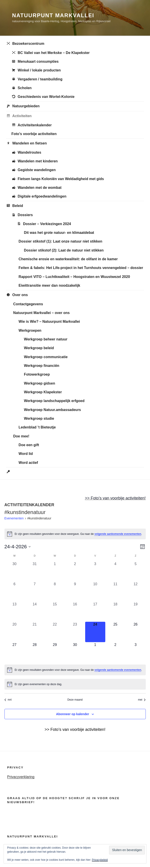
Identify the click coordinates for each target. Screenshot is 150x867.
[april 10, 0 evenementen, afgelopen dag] (95, 591)
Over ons (17, 295)
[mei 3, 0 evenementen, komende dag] (135, 652)
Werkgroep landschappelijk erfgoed (54, 401)
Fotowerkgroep (37, 374)
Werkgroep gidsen (39, 383)
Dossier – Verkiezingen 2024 (44, 224)
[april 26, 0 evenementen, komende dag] (135, 632)
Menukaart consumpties (35, 62)
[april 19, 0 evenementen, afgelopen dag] (135, 612)
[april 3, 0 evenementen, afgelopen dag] (95, 571)
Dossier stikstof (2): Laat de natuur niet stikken (64, 250)
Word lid (26, 454)
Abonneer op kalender (72, 714)
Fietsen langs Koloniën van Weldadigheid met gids (57, 179)
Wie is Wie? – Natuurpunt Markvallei (49, 321)
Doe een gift (29, 445)
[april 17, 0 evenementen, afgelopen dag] (95, 612)
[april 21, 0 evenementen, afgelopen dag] (35, 632)
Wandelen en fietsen (26, 143)
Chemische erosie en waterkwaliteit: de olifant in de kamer (68, 259)
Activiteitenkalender (31, 125)
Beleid (14, 206)
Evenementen (14, 518)
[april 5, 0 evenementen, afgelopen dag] (135, 571)
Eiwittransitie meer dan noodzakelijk (49, 285)
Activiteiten (19, 116)
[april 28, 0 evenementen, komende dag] (35, 652)
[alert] (75, 534)
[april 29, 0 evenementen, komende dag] (55, 652)
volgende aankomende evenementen (117, 534)
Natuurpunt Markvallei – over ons (41, 313)
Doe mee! (21, 436)
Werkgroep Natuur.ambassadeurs (52, 410)
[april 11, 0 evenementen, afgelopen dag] (115, 591)
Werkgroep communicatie (46, 357)
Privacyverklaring (20, 777)
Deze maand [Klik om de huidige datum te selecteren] (74, 699)
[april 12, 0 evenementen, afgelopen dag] (135, 591)
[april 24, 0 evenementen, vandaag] (95, 632)
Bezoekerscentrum (25, 43)
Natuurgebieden (23, 106)
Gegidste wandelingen (33, 170)
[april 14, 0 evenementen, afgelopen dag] (35, 612)
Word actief (28, 463)
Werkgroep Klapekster (43, 392)
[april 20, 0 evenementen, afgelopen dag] (14, 632)
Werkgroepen (30, 330)
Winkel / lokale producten (36, 70)
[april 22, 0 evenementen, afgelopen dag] (55, 632)
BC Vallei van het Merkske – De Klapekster (50, 53)
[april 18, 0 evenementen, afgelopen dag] (115, 612)
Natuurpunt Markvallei (53, 15)
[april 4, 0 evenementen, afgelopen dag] (115, 571)
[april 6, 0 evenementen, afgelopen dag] (14, 591)
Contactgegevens (28, 304)
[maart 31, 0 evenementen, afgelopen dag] (35, 571)
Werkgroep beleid (39, 348)
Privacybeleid (100, 859)
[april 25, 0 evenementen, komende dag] (115, 632)
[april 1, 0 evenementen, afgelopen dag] (55, 571)
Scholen (21, 88)
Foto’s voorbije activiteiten (34, 134)
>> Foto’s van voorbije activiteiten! (115, 498)
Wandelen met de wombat (36, 188)
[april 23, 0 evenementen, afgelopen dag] (75, 632)
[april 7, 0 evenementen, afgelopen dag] (35, 591)
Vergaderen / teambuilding (36, 79)
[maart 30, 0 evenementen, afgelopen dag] (14, 571)
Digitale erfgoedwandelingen (38, 196)
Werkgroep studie (39, 418)
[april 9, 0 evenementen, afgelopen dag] (75, 591)
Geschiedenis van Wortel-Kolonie (42, 97)
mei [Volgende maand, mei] (142, 699)
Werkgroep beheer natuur (45, 339)
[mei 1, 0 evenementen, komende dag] (95, 652)
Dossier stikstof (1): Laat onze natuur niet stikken (60, 241)
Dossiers (22, 215)
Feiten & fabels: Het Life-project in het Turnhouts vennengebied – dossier (81, 268)
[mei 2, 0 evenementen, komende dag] (115, 652)
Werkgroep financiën (41, 366)
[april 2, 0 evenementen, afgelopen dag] (75, 571)
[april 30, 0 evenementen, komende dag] (75, 652)
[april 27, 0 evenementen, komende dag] (14, 652)
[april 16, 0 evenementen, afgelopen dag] (75, 612)
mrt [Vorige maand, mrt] (8, 699)
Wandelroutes (26, 153)
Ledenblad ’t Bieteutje (37, 427)
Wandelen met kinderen (34, 161)
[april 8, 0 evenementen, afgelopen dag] (55, 591)
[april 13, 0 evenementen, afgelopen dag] (14, 612)
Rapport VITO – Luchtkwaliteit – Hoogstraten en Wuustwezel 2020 (74, 277)
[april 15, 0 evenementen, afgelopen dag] (55, 612)
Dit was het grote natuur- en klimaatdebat (59, 232)
